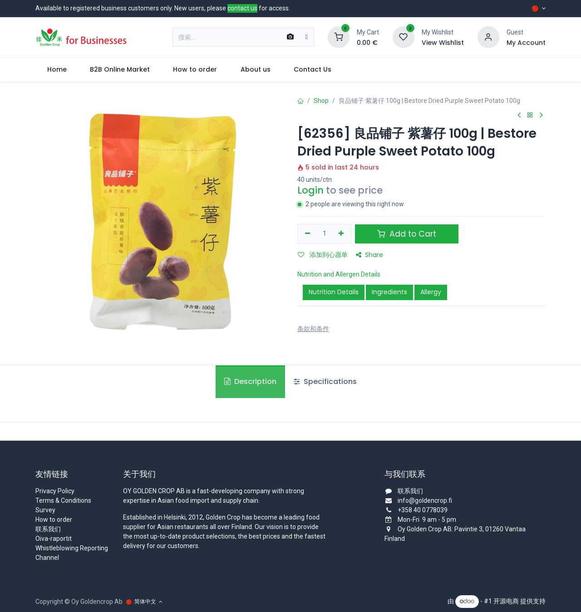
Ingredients (389, 291)
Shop (321, 100)
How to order (53, 519)
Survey (45, 510)
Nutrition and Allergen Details (338, 274)
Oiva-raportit (53, 538)
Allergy (430, 291)
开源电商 (506, 601)
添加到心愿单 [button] (323, 254)
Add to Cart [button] (406, 233)
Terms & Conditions (63, 500)
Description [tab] (250, 381)
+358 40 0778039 (423, 510)
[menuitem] (56, 70)
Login (310, 190)
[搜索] (306, 37)
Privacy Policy (54, 491)
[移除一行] (307, 234)
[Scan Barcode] (290, 37)
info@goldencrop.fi (425, 500)
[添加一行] (341, 234)
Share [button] (369, 254)
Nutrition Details (334, 291)
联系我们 (48, 529)
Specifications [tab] (325, 381)
